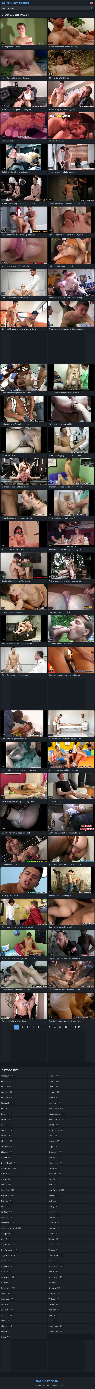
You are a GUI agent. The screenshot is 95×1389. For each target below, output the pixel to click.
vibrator (54, 1293)
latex (5, 1337)
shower (54, 1228)
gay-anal (8, 1255)
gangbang (8, 1233)
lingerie (54, 1092)
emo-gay (7, 1190)
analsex (6, 1097)
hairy (6, 1261)
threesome (56, 1255)
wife (52, 1315)
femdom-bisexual (11, 1228)
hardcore (8, 1277)
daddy (6, 1157)
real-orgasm (56, 1190)
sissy (53, 1233)
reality (54, 1195)
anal (6, 1086)
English (91, 2)
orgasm (54, 1141)
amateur (8, 1076)
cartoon (7, 1130)
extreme (7, 1201)
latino (53, 1081)
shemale (54, 1223)
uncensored (56, 1266)
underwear (55, 1282)
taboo (53, 1239)
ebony (6, 1184)
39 (60, 1027)
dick (5, 1174)
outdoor (54, 1152)
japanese (7, 1299)
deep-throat (9, 1163)
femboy (7, 1217)
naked (53, 1125)
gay (6, 1239)
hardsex (7, 1282)
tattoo (53, 1244)
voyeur (53, 1304)
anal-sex (7, 1092)
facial (6, 1206)
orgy (53, 1146)
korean (6, 1331)
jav (4, 1304)
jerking (7, 1315)
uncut (53, 1271)
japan (6, 1293)
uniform (54, 1288)
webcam (54, 1310)
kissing (7, 1326)
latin (53, 1076)
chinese (7, 1141)
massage (54, 1103)
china (6, 1135)
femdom (7, 1223)
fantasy (6, 1212)
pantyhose (55, 1163)
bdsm (6, 1114)
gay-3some (8, 1244)
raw (52, 1184)
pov (52, 1179)
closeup (7, 1152)
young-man (55, 1326)
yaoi (52, 1320)
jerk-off (7, 1310)
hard (6, 1271)
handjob (7, 1266)
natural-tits (55, 1130)
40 (66, 1027)
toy (52, 1261)
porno (53, 1168)
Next (77, 1027)
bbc (5, 1108)
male (53, 1097)
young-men (55, 1331)
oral (53, 1135)
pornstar (54, 1174)
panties (53, 1157)
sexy (53, 1212)
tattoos (53, 1250)
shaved (54, 1217)
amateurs (7, 1081)
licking (53, 1086)
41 (71, 1027)
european (7, 1195)
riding (53, 1206)
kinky (6, 1320)
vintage (54, 1299)
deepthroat (9, 1168)
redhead (54, 1201)
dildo (6, 1179)
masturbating (56, 1114)
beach (6, 1119)
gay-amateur (9, 1250)
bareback (8, 1103)
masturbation (57, 1119)
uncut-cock (55, 1277)
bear (6, 1125)
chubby (6, 1146)
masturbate (55, 1108)
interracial (8, 1288)
